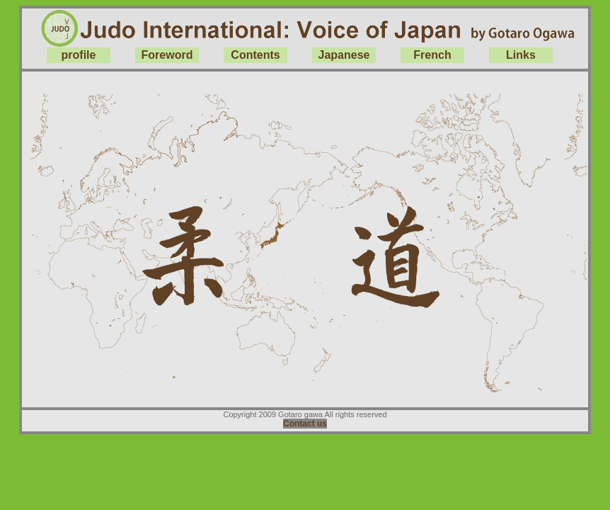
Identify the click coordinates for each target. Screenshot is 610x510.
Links (521, 55)
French (432, 55)
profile (79, 55)
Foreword (167, 55)
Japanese (344, 55)
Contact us (305, 424)
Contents (255, 55)
